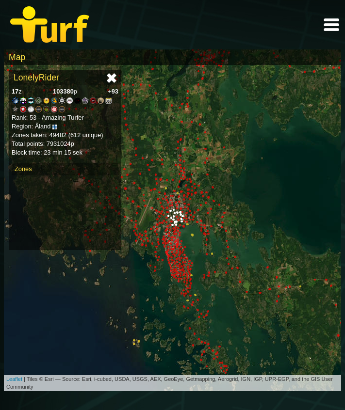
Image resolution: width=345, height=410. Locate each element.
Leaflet (14, 379)
